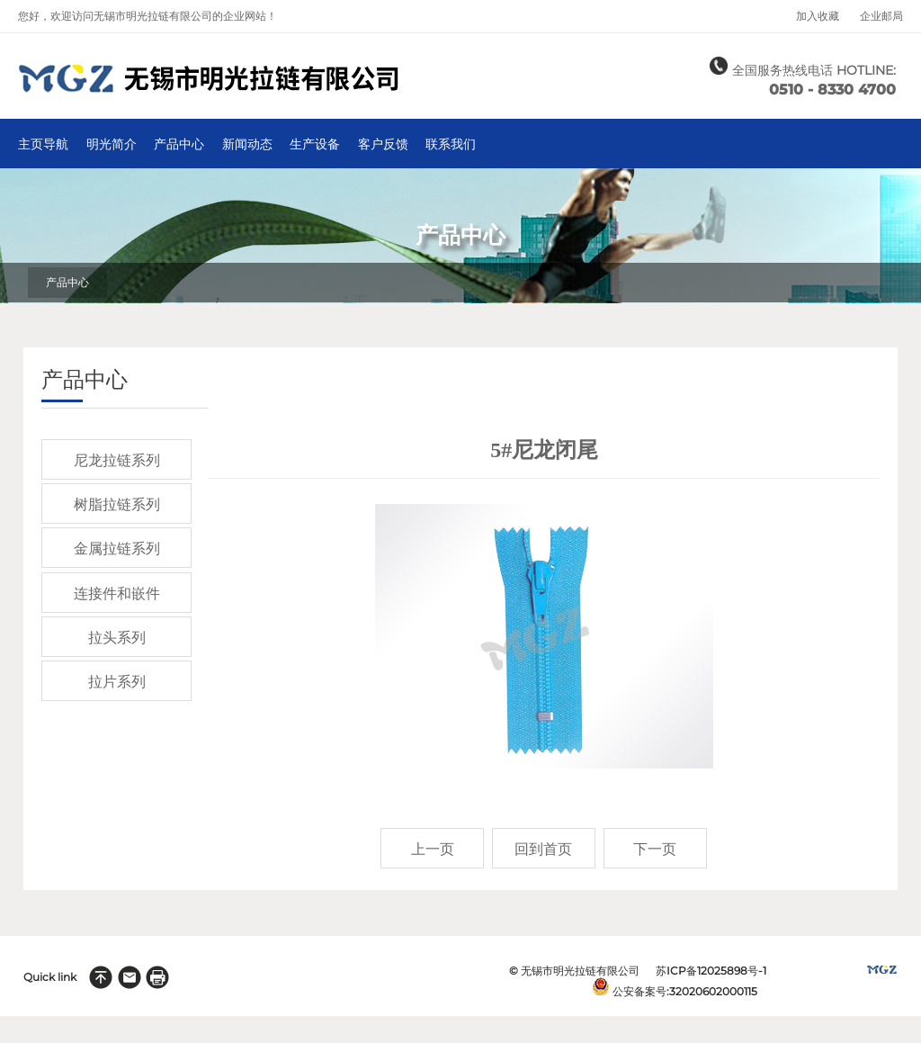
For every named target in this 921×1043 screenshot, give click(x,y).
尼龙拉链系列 (117, 460)
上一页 (432, 849)
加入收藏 (817, 16)
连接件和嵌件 (117, 593)
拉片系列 (117, 681)
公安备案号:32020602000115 (685, 991)
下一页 (654, 849)
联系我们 (450, 145)
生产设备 (315, 145)
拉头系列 (117, 637)
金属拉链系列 (117, 548)
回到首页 (543, 849)
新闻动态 (247, 145)
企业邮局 (881, 16)
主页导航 (43, 145)
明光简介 (111, 145)
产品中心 (179, 145)
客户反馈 (383, 145)
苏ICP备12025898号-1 (711, 970)
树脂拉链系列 (117, 504)
